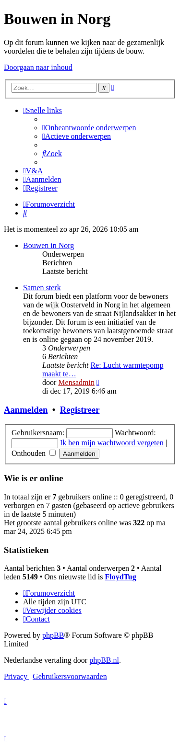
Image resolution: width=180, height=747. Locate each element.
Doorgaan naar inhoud (38, 67)
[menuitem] (89, 128)
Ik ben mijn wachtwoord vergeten (112, 443)
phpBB (53, 635)
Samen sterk (42, 287)
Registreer (80, 410)
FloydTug (120, 577)
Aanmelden (26, 410)
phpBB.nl (104, 660)
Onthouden (34, 453)
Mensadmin (76, 382)
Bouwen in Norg (48, 245)
